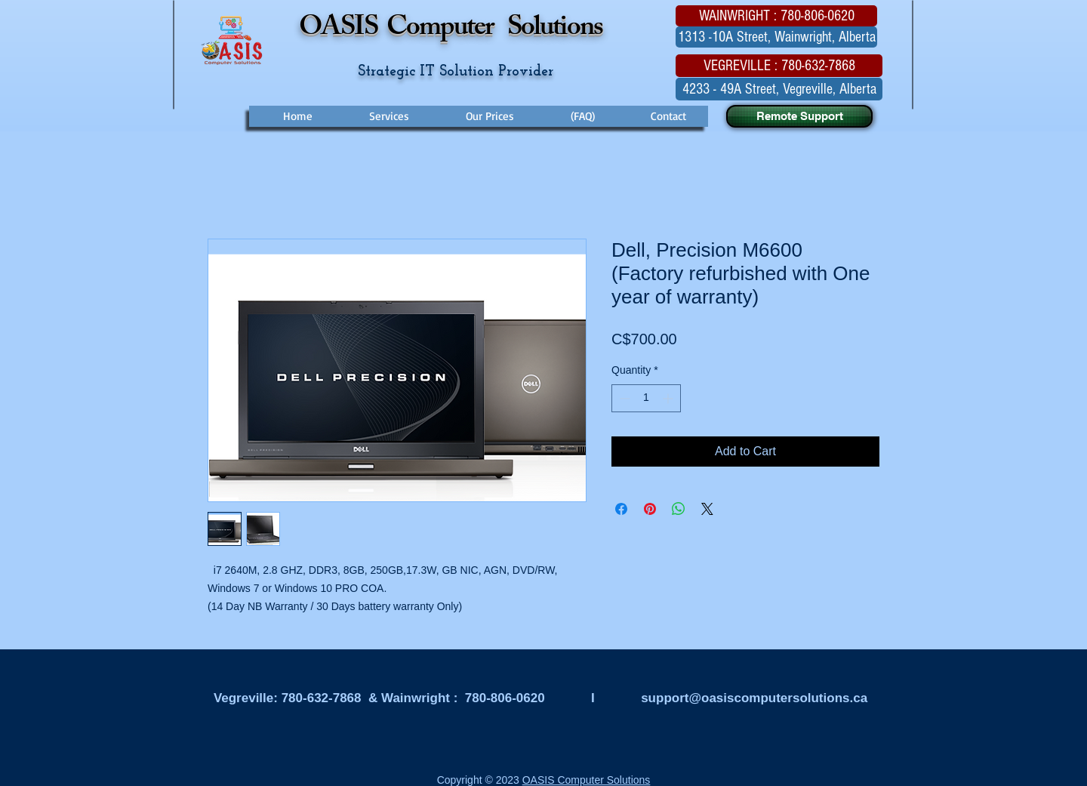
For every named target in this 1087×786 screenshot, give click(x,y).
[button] (776, 15)
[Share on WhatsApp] (679, 509)
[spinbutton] (646, 398)
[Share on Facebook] (621, 509)
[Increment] (669, 398)
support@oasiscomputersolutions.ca (754, 698)
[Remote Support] (799, 116)
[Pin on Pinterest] (650, 509)
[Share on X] (707, 509)
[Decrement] (623, 398)
